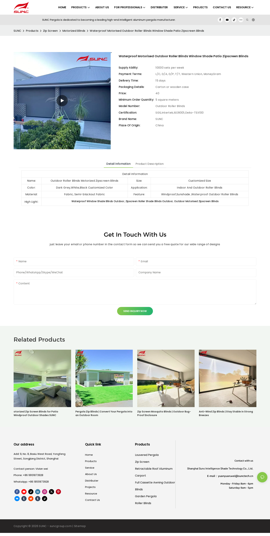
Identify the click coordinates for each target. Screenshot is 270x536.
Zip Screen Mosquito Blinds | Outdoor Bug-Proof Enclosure (164, 413)
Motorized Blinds (73, 31)
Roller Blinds (143, 503)
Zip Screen (50, 31)
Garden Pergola (146, 496)
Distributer (91, 480)
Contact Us (92, 500)
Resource (91, 493)
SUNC (17, 31)
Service (89, 467)
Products (32, 31)
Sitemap (80, 526)
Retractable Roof (146, 469)
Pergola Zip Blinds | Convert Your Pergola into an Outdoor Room (103, 413)
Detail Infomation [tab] (118, 164)
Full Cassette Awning (149, 482)
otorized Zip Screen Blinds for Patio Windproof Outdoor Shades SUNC (36, 413)
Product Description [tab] (150, 164)
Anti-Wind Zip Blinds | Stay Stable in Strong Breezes (226, 413)
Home (89, 455)
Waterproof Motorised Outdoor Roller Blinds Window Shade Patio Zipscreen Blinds (147, 31)
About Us (91, 474)
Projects (90, 487)
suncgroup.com (61, 526)
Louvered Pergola (147, 455)
